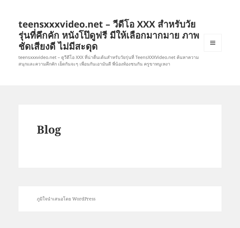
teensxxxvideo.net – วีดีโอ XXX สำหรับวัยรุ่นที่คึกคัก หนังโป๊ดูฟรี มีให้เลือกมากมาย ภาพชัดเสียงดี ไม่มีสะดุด (108, 35)
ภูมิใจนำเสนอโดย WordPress (66, 199)
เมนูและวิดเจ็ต (213, 43)
